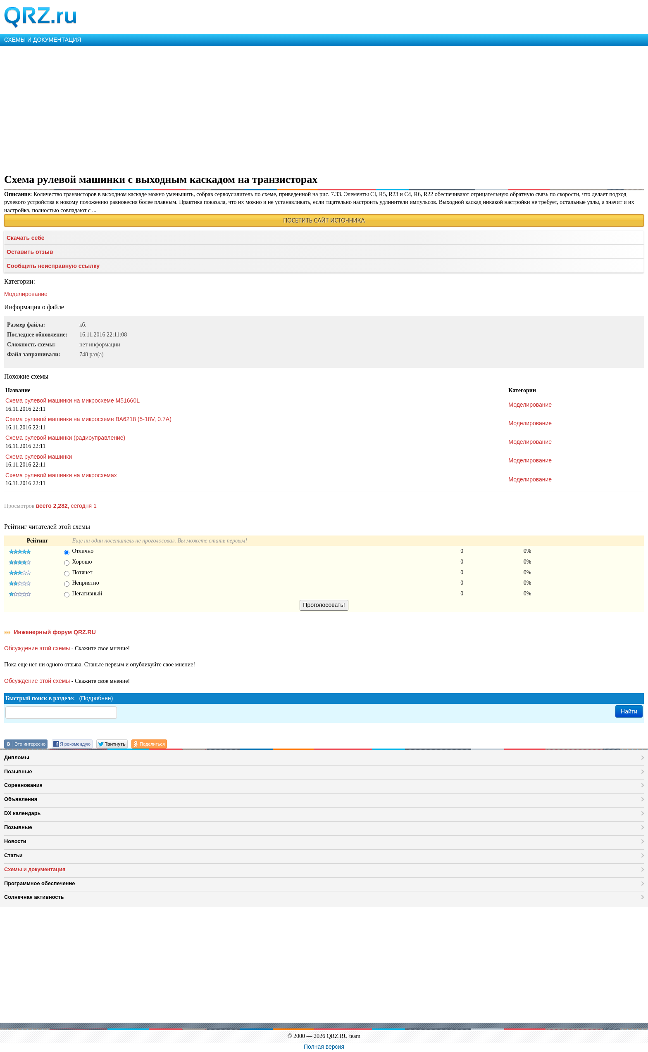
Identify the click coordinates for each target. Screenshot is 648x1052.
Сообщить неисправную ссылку (53, 266)
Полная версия (324, 1046)
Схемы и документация (34, 869)
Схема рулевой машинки (38, 456)
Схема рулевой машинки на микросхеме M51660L (72, 400)
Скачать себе (26, 238)
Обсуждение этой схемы (37, 648)
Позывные (18, 771)
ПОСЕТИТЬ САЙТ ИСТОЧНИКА (323, 220)
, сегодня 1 (66, 505)
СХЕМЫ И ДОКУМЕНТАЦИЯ (42, 39)
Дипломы (16, 757)
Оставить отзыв (30, 252)
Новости (15, 841)
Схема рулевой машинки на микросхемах (61, 475)
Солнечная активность (34, 897)
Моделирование (26, 294)
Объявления (20, 799)
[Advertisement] (248, 108)
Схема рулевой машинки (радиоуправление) (65, 437)
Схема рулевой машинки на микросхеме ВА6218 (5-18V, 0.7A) (88, 419)
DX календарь (22, 813)
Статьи (13, 855)
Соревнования (23, 785)
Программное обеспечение (39, 883)
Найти (629, 711)
